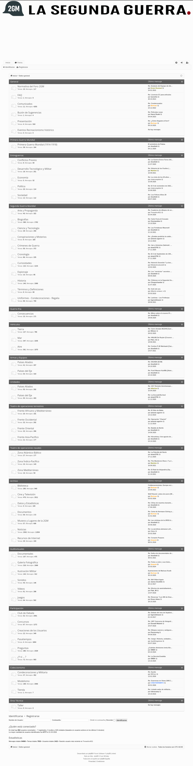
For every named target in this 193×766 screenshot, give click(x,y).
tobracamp (155, 691)
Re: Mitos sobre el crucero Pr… (160, 313)
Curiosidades (25, 263)
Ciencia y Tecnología (28, 228)
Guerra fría (15, 308)
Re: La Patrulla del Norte (157, 452)
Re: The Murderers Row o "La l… (160, 461)
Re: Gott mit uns (154, 289)
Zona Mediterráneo (28, 470)
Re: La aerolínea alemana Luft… (160, 529)
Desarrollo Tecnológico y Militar (35, 168)
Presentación (25, 121)
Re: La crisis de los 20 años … (159, 177)
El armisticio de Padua (156, 144)
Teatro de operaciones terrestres (27, 406)
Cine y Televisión (26, 494)
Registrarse (23, 67)
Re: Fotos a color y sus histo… (159, 562)
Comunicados (25, 103)
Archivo (14, 480)
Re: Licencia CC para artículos (159, 95)
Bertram (154, 105)
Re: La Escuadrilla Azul (157, 395)
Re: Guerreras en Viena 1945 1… (160, 681)
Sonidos (22, 580)
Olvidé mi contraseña (97, 720)
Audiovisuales (17, 548)
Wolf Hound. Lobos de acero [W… (161, 494)
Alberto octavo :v (157, 291)
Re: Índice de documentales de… (160, 553)
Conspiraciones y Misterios (32, 236)
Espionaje (23, 272)
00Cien (153, 674)
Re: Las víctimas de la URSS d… (160, 520)
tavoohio (154, 97)
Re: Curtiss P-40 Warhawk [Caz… (160, 346)
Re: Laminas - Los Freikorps (159, 298)
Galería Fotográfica (28, 562)
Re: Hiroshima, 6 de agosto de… (160, 437)
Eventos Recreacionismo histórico (36, 130)
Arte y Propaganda (28, 210)
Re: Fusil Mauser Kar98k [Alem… (160, 370)
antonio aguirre (156, 238)
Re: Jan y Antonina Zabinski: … (160, 245)
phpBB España (105, 759)
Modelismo (24, 681)
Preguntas (23, 648)
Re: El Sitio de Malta (155, 410)
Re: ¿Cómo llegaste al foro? (158, 121)
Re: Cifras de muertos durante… (160, 503)
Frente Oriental (26, 428)
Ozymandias (155, 221)
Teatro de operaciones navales (25, 447)
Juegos (21, 597)
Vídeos (21, 588)
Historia (22, 280)
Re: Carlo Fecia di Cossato (158, 219)
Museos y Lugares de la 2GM (33, 520)
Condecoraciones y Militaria (33, 672)
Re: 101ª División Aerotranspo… (160, 386)
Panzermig (155, 632)
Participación (16, 608)
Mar (20, 338)
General (14, 81)
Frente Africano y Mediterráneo (34, 410)
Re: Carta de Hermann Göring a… (161, 511)
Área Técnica (16, 700)
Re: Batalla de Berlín (156, 428)
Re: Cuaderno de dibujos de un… (160, 210)
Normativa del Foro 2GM (31, 86)
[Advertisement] (96, 38)
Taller (21, 705)
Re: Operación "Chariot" (157, 419)
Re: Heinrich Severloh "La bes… (160, 262)
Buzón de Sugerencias (29, 112)
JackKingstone (156, 641)
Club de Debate (26, 613)
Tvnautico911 (156, 212)
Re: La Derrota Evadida (157, 656)
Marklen (154, 170)
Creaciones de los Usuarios (32, 630)
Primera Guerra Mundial (22, 139)
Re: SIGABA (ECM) (155, 362)
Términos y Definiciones (30, 289)
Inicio (8, 62)
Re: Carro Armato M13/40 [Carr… (160, 329)
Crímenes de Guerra (28, 245)
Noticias (22, 529)
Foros (19, 62)
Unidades (15, 381)
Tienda (21, 689)
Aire (20, 346)
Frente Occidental (27, 419)
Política (21, 186)
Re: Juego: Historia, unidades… (160, 639)
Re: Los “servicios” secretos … (160, 271)
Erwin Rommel (156, 88)
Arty (91, 756)
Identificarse (10, 67)
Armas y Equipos (18, 357)
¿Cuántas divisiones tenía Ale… (160, 648)
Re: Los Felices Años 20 (157, 195)
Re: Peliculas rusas (155, 112)
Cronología (23, 254)
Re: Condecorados (155, 103)
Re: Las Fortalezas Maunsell (158, 228)
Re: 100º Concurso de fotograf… (160, 621)
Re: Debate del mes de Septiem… (160, 612)
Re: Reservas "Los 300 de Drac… (160, 597)
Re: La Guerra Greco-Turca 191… (160, 160)
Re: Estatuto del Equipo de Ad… (160, 86)
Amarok (154, 540)
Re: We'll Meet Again (156, 579)
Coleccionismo (17, 667)
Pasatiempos (25, 639)
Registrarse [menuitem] (187, 63)
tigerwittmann (156, 300)
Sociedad (22, 195)
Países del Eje (25, 371)
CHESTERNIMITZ (157, 683)
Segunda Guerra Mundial (23, 205)
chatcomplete (156, 179)
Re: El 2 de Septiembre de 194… (160, 254)
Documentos (24, 512)
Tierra (21, 329)
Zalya (153, 531)
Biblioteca (23, 485)
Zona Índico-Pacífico (28, 461)
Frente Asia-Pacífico (28, 437)
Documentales (25, 553)
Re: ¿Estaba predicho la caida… (160, 236)
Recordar (110, 720)
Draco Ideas (155, 599)
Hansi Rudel (155, 114)
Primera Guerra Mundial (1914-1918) (37, 144)
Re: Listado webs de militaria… (160, 689)
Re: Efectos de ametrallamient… (160, 588)
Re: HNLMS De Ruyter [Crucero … (161, 337)
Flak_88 (154, 590)
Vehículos (15, 324)
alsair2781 (154, 247)
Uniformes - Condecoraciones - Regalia (38, 298)
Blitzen (153, 331)
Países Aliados (25, 362)
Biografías (23, 219)
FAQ (20, 95)
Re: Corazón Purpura (156, 538)
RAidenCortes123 (157, 265)
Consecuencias (26, 313)
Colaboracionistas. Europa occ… (160, 485)
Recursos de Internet (29, 538)
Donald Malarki (156, 623)
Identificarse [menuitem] (182, 63)
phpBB (90, 753)
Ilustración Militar (27, 571)
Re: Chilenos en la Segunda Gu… (160, 280)
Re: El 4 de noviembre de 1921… (160, 186)
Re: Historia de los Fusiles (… (159, 168)
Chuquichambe (156, 282)
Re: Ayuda (152, 672)
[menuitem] (176, 62)
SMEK (153, 650)
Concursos (23, 621)
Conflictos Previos (27, 160)
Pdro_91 (154, 340)
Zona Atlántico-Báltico (29, 452)
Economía (23, 177)
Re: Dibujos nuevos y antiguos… (160, 630)
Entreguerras (17, 155)
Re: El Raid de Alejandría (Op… (160, 470)
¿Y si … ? (22, 656)
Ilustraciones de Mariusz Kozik (159, 571)
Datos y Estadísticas (28, 503)
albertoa (154, 388)
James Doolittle (156, 582)
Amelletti (154, 146)
